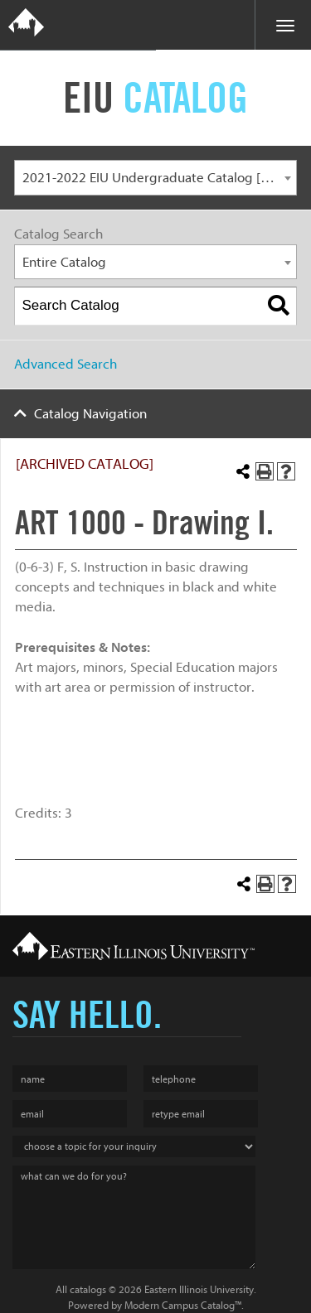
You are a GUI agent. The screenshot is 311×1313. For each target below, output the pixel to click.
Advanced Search (65, 364)
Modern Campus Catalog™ (182, 1305)
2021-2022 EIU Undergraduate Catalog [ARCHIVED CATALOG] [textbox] (159, 178)
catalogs (88, 1289)
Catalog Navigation (90, 414)
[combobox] (155, 178)
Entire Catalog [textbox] (64, 262)
